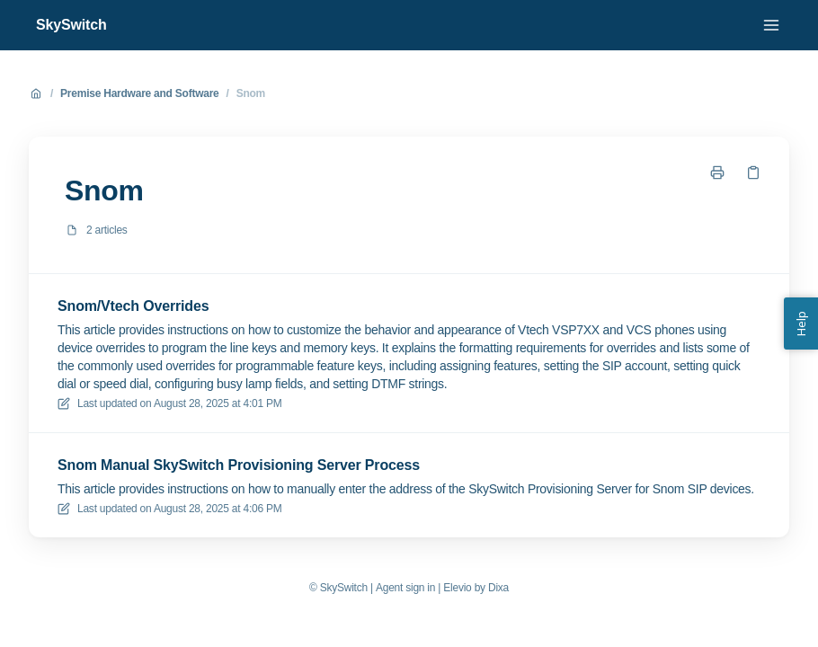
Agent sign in (405, 587)
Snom (250, 93)
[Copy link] (753, 172)
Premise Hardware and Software (139, 93)
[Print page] (717, 172)
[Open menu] (771, 25)
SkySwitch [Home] (71, 24)
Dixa (498, 587)
